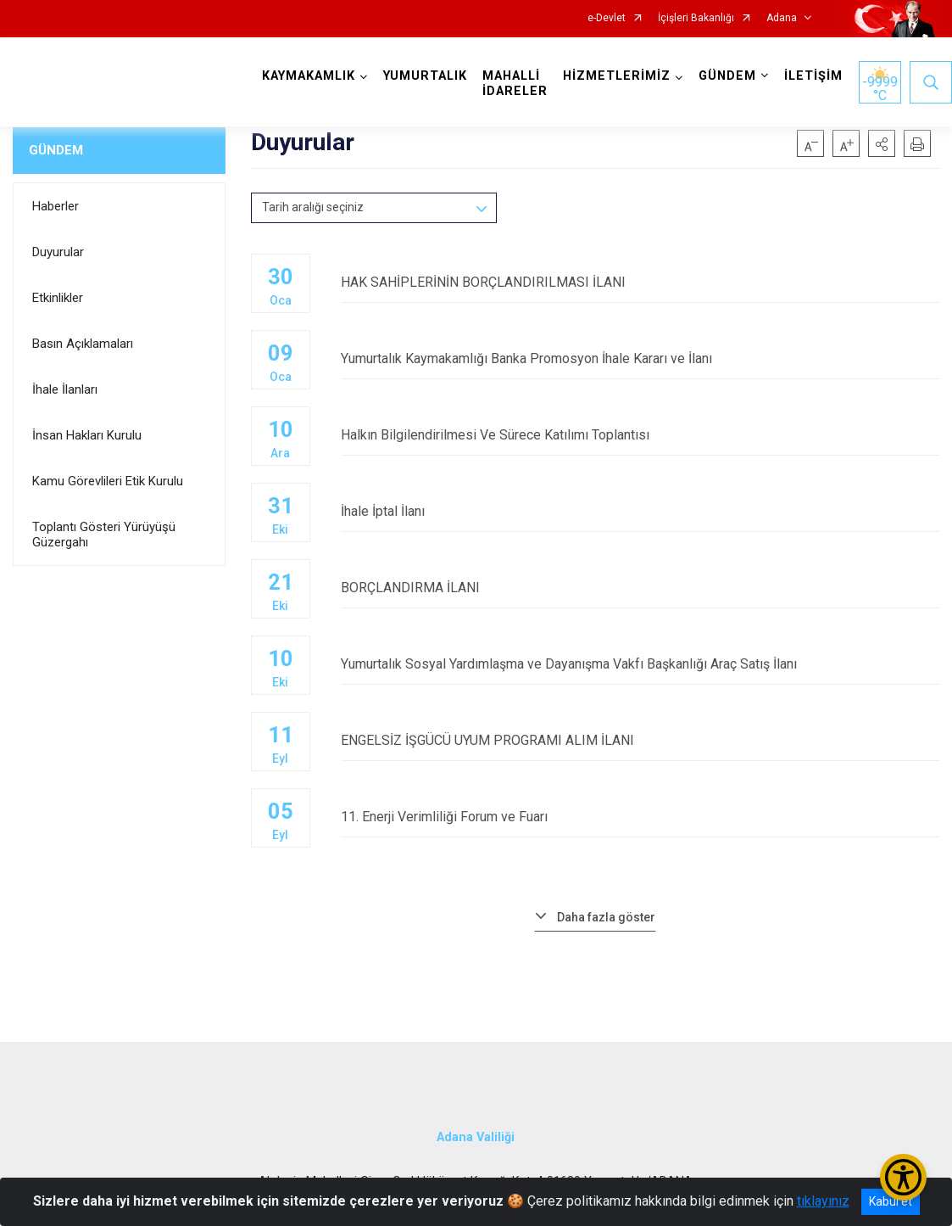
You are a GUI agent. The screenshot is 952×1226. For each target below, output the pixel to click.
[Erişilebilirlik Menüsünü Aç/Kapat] (903, 1177)
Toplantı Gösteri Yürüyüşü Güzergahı (103, 534)
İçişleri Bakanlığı (696, 18)
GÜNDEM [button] (727, 76)
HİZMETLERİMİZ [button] (617, 76)
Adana (781, 18)
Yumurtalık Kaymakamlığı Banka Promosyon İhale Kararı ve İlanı (640, 358)
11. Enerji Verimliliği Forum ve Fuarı (640, 817)
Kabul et (890, 1201)
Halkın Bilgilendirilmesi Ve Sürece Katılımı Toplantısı (640, 435)
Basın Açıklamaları (82, 343)
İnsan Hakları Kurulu (87, 435)
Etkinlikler (57, 297)
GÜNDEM (56, 150)
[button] (881, 143)
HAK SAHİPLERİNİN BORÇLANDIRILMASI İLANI (640, 282)
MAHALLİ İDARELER (515, 83)
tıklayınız (823, 1201)
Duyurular (58, 252)
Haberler (55, 206)
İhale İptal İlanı (640, 511)
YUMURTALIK (425, 76)
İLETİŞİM (813, 76)
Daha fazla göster (606, 917)
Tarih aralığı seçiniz (313, 207)
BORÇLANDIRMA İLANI (640, 587)
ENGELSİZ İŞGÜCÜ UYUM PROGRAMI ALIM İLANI (640, 740)
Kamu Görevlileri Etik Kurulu (107, 481)
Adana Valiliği (476, 1137)
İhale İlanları (64, 389)
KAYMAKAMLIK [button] (308, 76)
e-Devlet (606, 18)
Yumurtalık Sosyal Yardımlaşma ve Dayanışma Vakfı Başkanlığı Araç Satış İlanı (640, 664)
